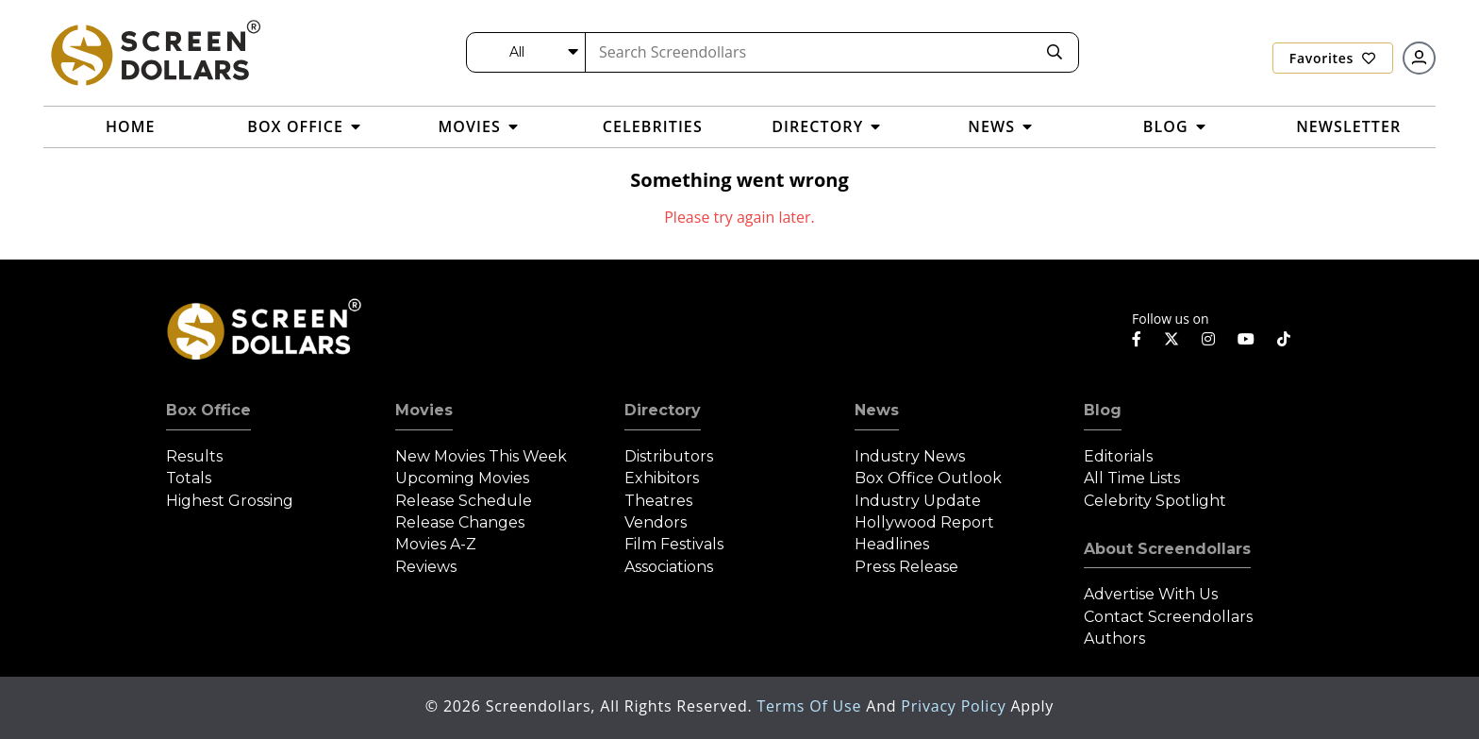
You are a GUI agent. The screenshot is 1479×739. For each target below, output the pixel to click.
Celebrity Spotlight (1155, 501)
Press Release (906, 567)
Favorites (1332, 58)
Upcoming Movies (462, 478)
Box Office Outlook (928, 478)
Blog (1103, 410)
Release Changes (459, 522)
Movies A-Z (435, 544)
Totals (188, 478)
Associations (668, 567)
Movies (424, 410)
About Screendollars (1167, 549)
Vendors (655, 522)
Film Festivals (673, 544)
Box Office (208, 410)
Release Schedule (463, 501)
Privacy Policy (955, 706)
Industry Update (918, 501)
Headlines (892, 544)
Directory (662, 410)
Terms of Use (811, 706)
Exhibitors (661, 478)
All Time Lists (1132, 478)
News (877, 410)
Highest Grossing (229, 501)
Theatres (658, 501)
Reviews (426, 567)
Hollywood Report (924, 522)
